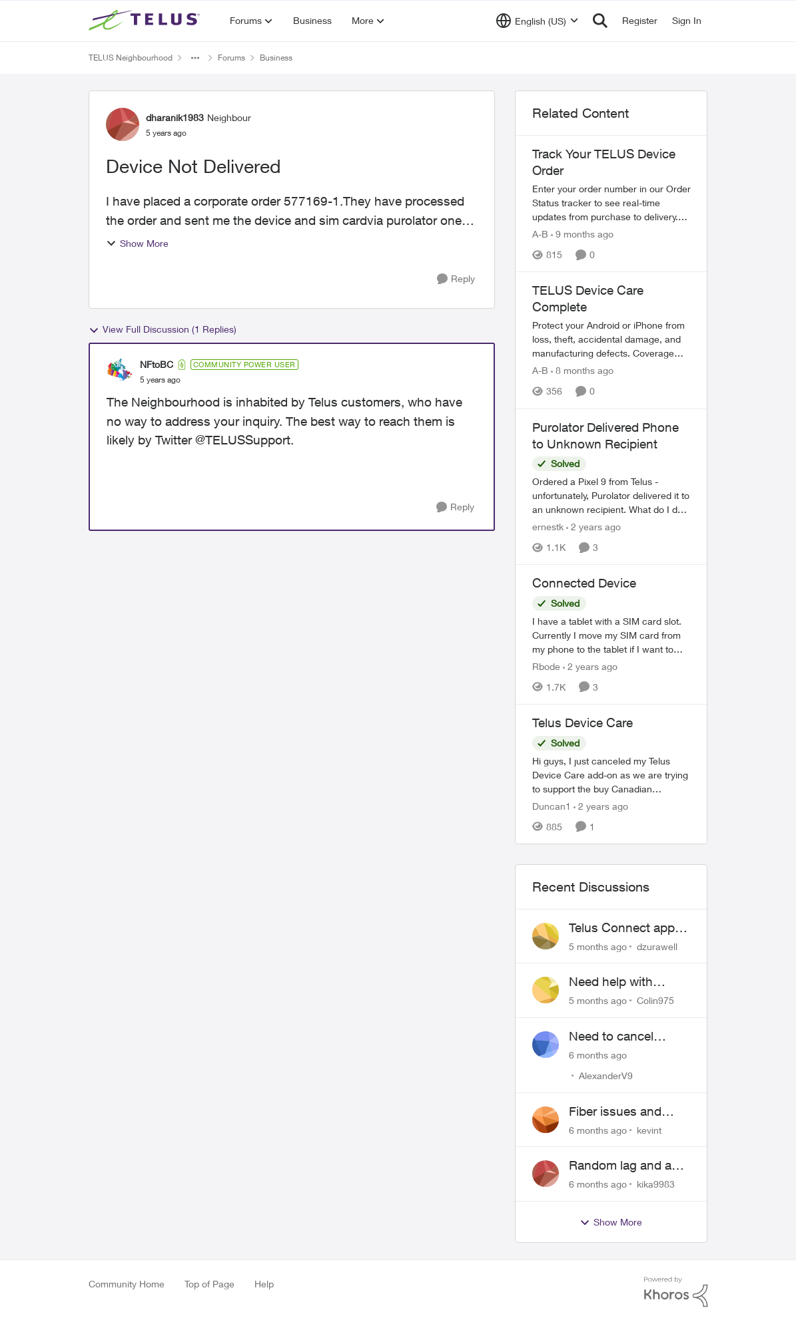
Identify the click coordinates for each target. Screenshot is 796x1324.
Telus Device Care (582, 722)
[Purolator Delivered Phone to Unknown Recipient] (611, 495)
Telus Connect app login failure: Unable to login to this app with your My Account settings (624, 928)
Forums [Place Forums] (231, 58)
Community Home (127, 1283)
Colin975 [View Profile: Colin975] (655, 1000)
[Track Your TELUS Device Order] (611, 203)
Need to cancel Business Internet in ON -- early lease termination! (625, 1037)
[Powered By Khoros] (676, 1292)
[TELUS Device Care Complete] (611, 340)
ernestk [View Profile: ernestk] (548, 526)
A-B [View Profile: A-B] (540, 234)
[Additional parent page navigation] (195, 58)
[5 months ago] (598, 946)
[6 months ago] (598, 1055)
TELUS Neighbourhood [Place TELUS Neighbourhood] (131, 58)
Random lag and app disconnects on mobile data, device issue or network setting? (627, 1166)
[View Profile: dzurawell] (545, 936)
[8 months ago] (582, 371)
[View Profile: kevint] (545, 1119)
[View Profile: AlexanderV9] (545, 1044)
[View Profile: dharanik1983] (122, 124)
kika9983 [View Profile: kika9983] (656, 1184)
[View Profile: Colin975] (545, 990)
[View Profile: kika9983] (545, 1173)
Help (264, 1283)
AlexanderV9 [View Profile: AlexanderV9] (606, 1075)
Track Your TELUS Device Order (603, 162)
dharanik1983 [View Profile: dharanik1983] (175, 117)
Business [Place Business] (276, 58)
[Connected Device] (611, 635)
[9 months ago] (582, 234)
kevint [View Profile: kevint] (649, 1129)
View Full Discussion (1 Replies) (162, 329)
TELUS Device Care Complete (587, 298)
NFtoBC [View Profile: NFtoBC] (156, 364)
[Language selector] (537, 20)
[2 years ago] (593, 527)
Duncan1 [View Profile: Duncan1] (551, 806)
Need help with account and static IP (628, 982)
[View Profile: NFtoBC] (120, 372)
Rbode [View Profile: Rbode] (546, 666)
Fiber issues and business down (615, 1112)
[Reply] (456, 279)
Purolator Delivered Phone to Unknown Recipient (605, 435)
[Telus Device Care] (611, 775)
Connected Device (584, 583)
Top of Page (209, 1283)
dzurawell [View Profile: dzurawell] (657, 945)
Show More (137, 243)
